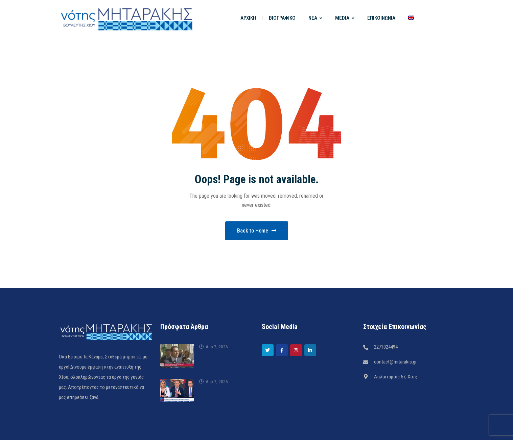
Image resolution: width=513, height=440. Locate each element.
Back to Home (256, 230)
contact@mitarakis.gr (395, 362)
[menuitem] (411, 18)
